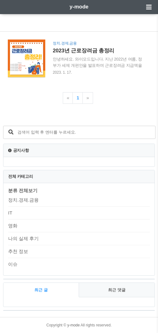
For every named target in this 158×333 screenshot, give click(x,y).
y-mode (79, 7)
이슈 (12, 264)
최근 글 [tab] (41, 290)
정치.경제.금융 (23, 200)
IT (10, 212)
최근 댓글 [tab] (117, 290)
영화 (12, 225)
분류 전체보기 (22, 190)
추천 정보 (18, 251)
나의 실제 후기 (23, 238)
